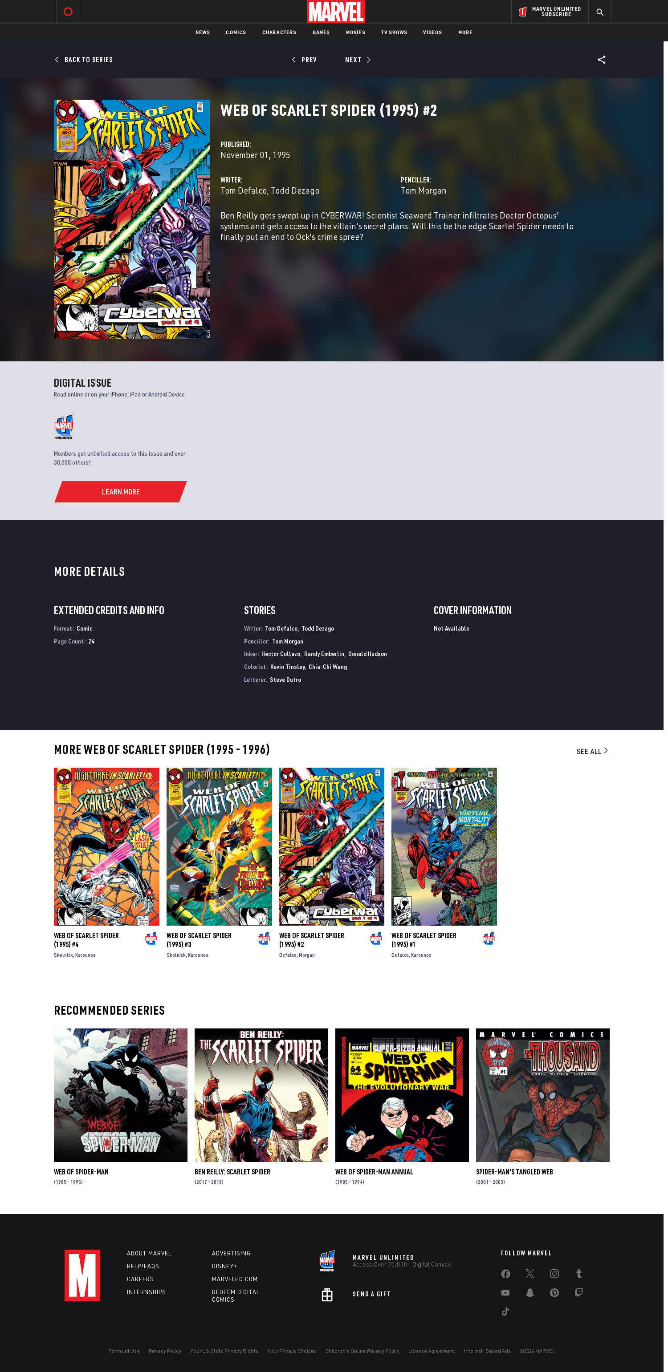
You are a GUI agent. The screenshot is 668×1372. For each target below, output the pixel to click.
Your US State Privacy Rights (224, 1351)
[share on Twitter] (529, 1275)
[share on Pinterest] (554, 1294)
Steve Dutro (285, 679)
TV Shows (394, 32)
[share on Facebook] (505, 1275)
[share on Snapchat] (529, 1294)
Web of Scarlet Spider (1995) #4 (86, 940)
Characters (279, 32)
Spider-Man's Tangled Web (514, 1171)
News (203, 32)
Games (321, 32)
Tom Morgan (424, 190)
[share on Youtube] (505, 1294)
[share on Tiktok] (505, 1313)
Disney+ (224, 1266)
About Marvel (149, 1253)
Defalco (288, 954)
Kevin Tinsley (287, 666)
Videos (432, 32)
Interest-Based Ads (487, 1351)
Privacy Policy (165, 1351)
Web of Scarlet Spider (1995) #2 (311, 940)
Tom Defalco (243, 190)
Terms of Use (124, 1351)
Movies (355, 32)
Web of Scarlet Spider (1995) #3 (199, 940)
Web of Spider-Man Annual (374, 1171)
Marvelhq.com (235, 1279)
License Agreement (431, 1351)
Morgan (307, 954)
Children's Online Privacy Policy (362, 1351)
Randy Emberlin (324, 653)
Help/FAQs (143, 1266)
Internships (146, 1291)
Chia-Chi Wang (328, 666)
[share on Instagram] (554, 1275)
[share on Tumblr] (578, 1275)
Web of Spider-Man (81, 1171)
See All (593, 751)
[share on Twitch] (578, 1294)
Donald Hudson (367, 653)
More (465, 32)
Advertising (231, 1253)
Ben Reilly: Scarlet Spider (232, 1171)
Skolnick (63, 954)
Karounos (85, 954)
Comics (236, 32)
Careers (140, 1279)
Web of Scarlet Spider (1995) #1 (423, 940)
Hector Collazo (280, 653)
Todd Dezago (295, 190)
